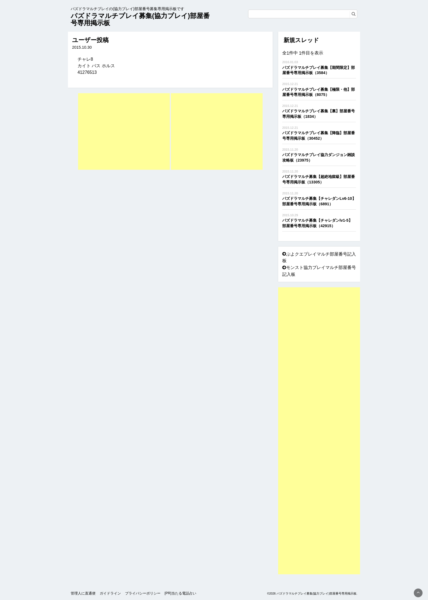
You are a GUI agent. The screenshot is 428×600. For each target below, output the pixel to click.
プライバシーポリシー (142, 593)
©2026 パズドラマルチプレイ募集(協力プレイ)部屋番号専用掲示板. (312, 593)
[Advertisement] (124, 131)
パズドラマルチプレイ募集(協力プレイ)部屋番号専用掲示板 (140, 19)
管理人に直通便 (83, 593)
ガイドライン (110, 593)
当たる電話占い (183, 593)
